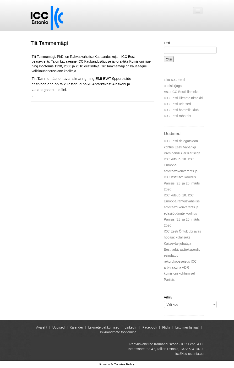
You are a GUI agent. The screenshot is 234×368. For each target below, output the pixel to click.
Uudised (58, 327)
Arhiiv (168, 297)
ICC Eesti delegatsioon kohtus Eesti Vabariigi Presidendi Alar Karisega (182, 147)
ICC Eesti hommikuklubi (182, 110)
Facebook (149, 327)
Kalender (76, 327)
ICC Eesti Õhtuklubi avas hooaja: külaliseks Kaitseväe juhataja (182, 237)
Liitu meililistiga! (187, 327)
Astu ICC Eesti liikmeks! (182, 92)
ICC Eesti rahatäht (177, 116)
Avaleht (41, 327)
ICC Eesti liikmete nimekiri (183, 98)
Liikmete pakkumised (104, 327)
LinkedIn (131, 327)
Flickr (166, 327)
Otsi (167, 43)
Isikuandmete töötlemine (118, 332)
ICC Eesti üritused (177, 104)
